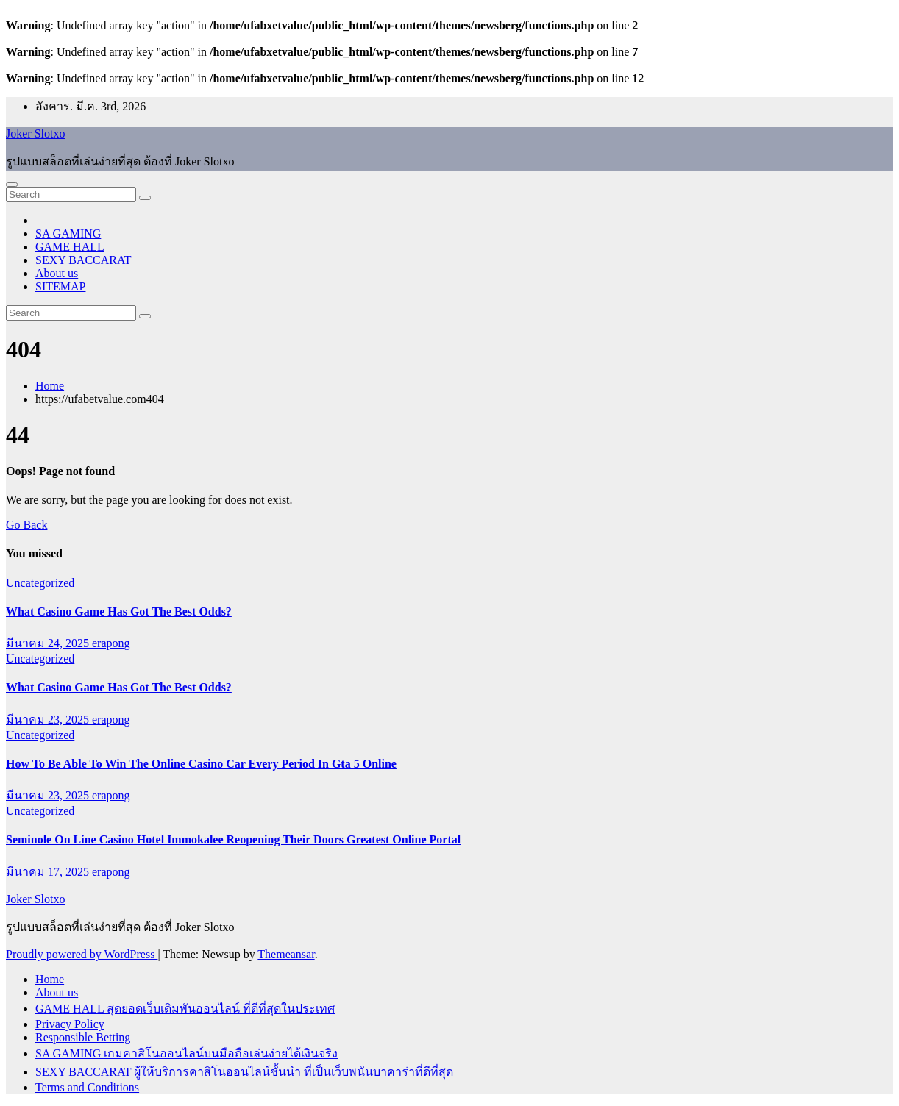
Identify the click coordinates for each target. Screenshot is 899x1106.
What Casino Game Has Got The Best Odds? (119, 611)
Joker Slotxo (35, 133)
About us (56, 273)
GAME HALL (69, 246)
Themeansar (285, 954)
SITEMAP (60, 286)
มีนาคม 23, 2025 (49, 719)
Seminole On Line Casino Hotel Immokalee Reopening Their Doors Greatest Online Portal (233, 839)
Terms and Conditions (87, 1087)
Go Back (26, 524)
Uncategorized (40, 583)
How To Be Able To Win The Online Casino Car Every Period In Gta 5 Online (201, 763)
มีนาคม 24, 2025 (49, 643)
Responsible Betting (82, 1037)
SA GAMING (68, 233)
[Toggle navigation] (12, 184)
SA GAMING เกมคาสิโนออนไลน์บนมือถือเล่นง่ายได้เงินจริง (186, 1053)
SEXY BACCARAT (83, 260)
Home (49, 385)
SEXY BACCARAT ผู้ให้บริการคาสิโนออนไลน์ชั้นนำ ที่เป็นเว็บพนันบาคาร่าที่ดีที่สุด (244, 1072)
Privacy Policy (69, 1024)
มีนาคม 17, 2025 (49, 872)
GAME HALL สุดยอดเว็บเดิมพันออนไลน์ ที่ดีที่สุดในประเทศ (185, 1008)
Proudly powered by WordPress (81, 954)
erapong (111, 643)
